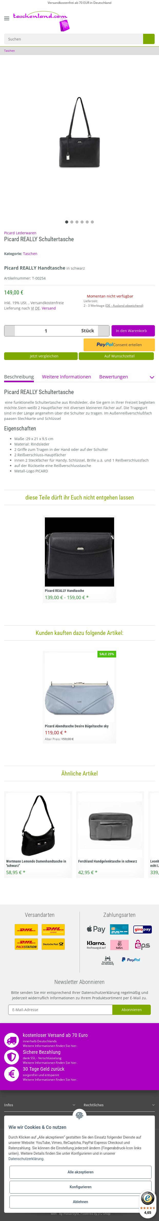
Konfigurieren (80, 1187)
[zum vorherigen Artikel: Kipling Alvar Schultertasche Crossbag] (145, 51)
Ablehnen (80, 1202)
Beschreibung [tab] (19, 377)
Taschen (30, 253)
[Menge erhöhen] (101, 330)
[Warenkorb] (150, 18)
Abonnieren (132, 1009)
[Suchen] (72, 39)
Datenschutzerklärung (101, 992)
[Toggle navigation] (6, 22)
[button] (128, 18)
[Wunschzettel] (140, 18)
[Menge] (45, 330)
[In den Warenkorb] (132, 330)
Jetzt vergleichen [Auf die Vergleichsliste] (40, 356)
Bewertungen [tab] (113, 377)
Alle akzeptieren (80, 1172)
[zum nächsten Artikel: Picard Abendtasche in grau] (151, 51)
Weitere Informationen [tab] (66, 377)
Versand (49, 308)
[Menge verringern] (10, 330)
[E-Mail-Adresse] (60, 1010)
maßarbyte (73, 1213)
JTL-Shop (106, 1213)
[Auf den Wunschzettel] (116, 356)
